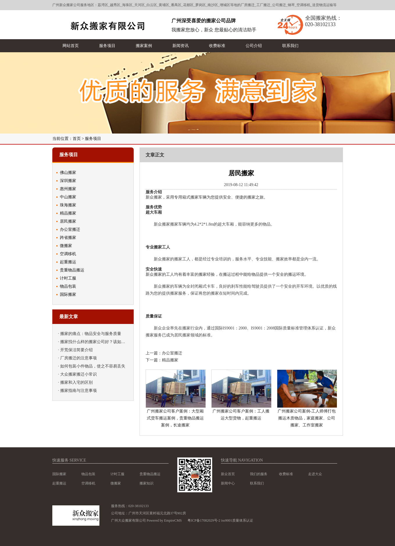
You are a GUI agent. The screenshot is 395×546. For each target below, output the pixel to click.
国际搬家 (68, 294)
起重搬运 (68, 262)
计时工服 (68, 278)
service (77, 460)
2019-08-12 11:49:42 (241, 185)
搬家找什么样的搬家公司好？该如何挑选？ (98, 342)
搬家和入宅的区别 (76, 382)
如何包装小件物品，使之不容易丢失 (92, 366)
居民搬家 (68, 221)
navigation (250, 460)
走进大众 (315, 474)
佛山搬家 (68, 172)
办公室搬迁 (70, 229)
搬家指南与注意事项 (78, 390)
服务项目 (93, 138)
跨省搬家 (68, 237)
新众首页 (228, 474)
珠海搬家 (68, 205)
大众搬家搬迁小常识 (78, 374)
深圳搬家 (68, 181)
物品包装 (68, 286)
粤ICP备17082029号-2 (203, 520)
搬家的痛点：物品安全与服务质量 (90, 333)
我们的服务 (258, 474)
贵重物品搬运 (72, 270)
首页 (77, 138)
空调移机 (68, 254)
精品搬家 (68, 213)
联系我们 (257, 483)
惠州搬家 (68, 189)
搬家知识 (146, 483)
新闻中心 (228, 483)
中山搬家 (68, 197)
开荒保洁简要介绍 (76, 350)
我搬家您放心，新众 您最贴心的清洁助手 (213, 29)
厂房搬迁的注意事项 (78, 358)
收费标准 (286, 474)
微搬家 (66, 246)
